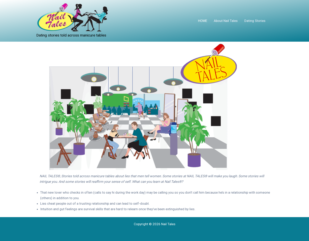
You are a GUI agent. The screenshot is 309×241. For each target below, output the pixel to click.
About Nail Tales (226, 21)
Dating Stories (254, 21)
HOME (202, 21)
